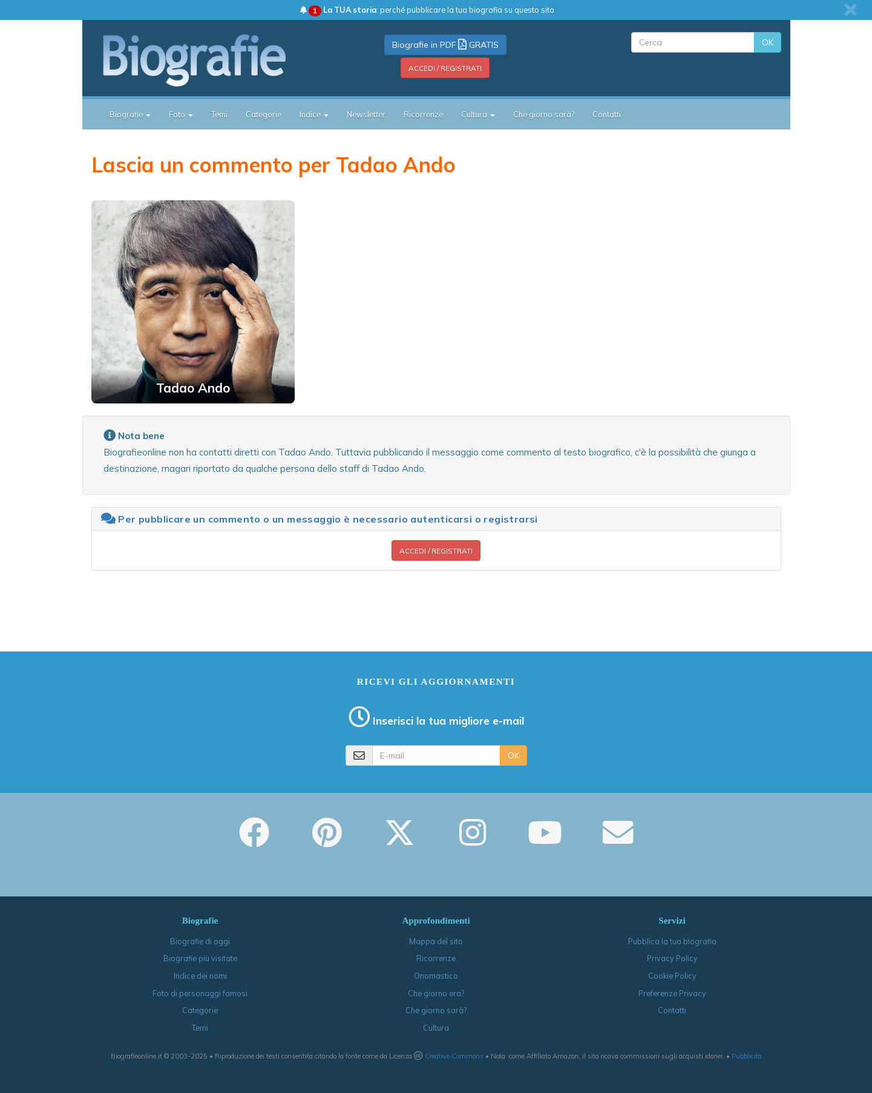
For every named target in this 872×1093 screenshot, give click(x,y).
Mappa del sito (436, 941)
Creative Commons (454, 1056)
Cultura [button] (478, 114)
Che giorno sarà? (543, 114)
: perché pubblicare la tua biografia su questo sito (427, 10)
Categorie (263, 114)
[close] (850, 9)
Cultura (436, 1028)
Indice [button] (314, 114)
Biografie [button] (130, 114)
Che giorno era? (436, 993)
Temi (219, 114)
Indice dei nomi (200, 975)
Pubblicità (747, 1056)
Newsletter (366, 114)
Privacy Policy (672, 958)
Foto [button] (181, 114)
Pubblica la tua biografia (672, 941)
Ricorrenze (423, 114)
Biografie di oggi (200, 941)
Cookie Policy (672, 975)
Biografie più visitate (200, 958)
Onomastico (436, 975)
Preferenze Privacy (672, 993)
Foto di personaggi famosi (200, 993)
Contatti (606, 114)
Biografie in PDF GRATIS (445, 44)
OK (767, 42)
